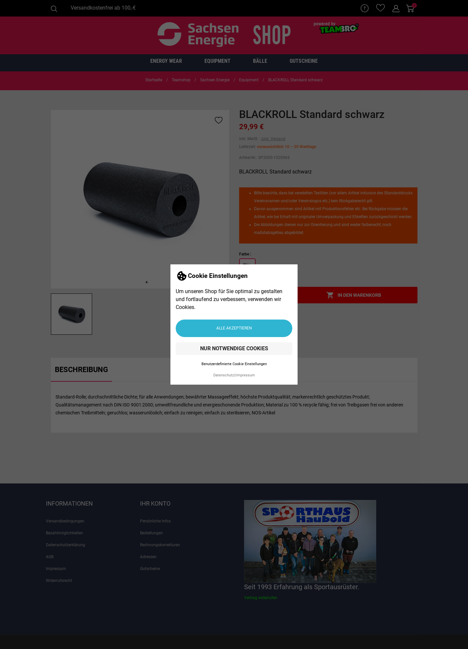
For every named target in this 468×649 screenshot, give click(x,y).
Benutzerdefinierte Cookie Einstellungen (234, 364)
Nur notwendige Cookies (234, 348)
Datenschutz (223, 375)
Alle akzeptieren (234, 328)
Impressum (245, 375)
